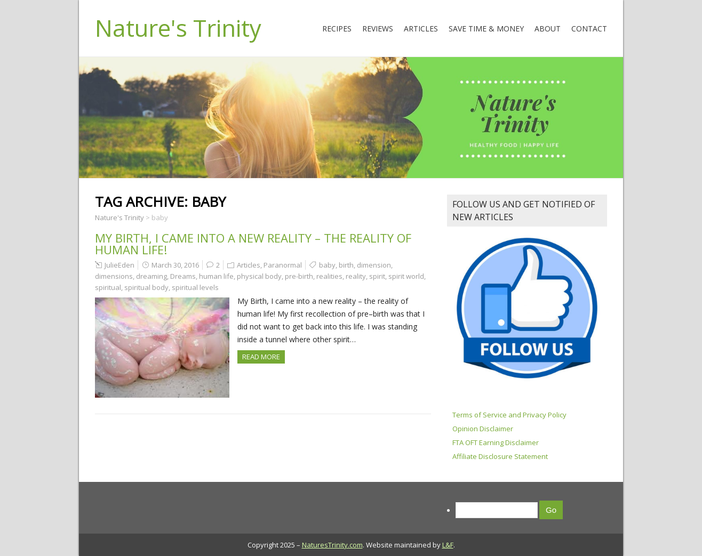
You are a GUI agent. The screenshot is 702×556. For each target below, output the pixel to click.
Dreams (183, 276)
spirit (377, 276)
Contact (589, 28)
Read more (261, 356)
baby (327, 265)
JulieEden (119, 265)
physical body (259, 276)
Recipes (337, 28)
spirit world (406, 276)
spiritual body (146, 287)
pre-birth (299, 276)
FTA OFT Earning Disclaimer (495, 442)
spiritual (108, 287)
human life (216, 276)
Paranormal (283, 265)
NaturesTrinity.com (332, 545)
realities (329, 276)
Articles (421, 28)
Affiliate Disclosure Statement (500, 456)
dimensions (114, 276)
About (548, 28)
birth (346, 265)
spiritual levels (195, 287)
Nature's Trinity (178, 28)
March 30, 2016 (175, 265)
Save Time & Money (486, 28)
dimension (374, 265)
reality (356, 276)
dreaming (151, 276)
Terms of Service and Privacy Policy (509, 415)
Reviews (377, 28)
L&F (447, 545)
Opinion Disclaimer (482, 428)
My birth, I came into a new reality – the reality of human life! (253, 243)
